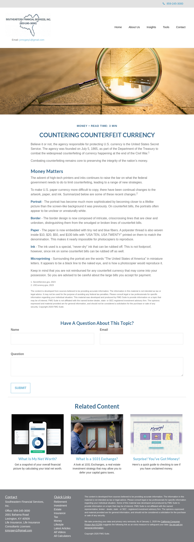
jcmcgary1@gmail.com (31, 39)
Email (104, 329)
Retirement (60, 501)
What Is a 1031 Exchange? (97, 459)
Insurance (60, 513)
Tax (56, 516)
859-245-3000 (173, 3)
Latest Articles (62, 528)
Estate (58, 509)
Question (17, 354)
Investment (60, 505)
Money (58, 520)
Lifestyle (59, 524)
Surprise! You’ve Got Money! (156, 459)
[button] (134, 27)
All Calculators (62, 535)
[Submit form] (20, 388)
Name (15, 329)
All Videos (60, 532)
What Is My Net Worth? (37, 459)
